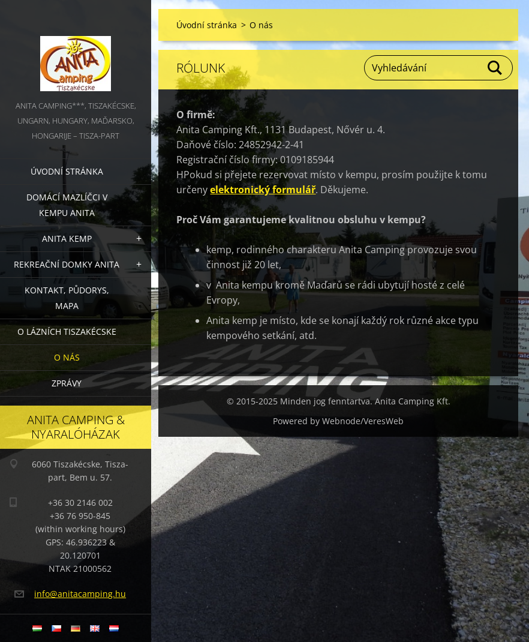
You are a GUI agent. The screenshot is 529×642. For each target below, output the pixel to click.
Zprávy (67, 383)
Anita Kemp (67, 238)
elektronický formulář (262, 189)
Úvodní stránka (67, 171)
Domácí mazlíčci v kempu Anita (66, 204)
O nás (67, 357)
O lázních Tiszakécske (66, 331)
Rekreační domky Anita (66, 264)
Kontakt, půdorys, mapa (67, 297)
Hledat (495, 68)
